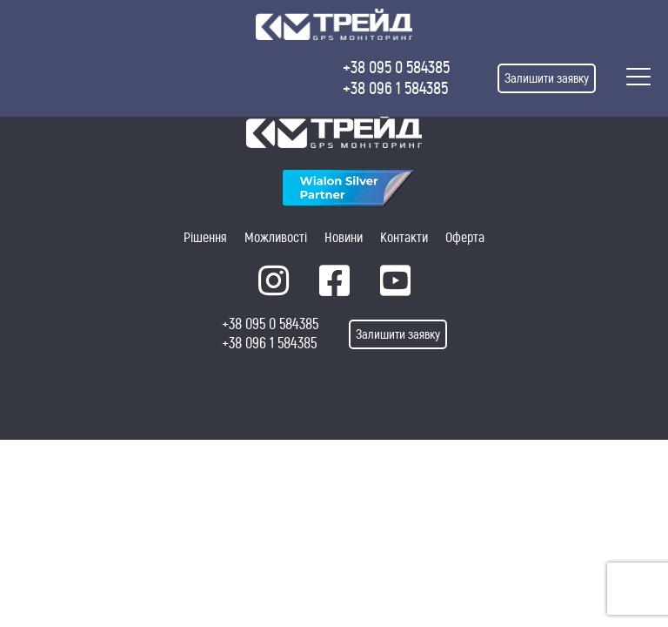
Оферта (464, 237)
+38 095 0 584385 (396, 67)
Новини (343, 237)
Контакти (404, 237)
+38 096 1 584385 (395, 88)
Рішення (205, 237)
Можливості (275, 237)
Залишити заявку (546, 78)
